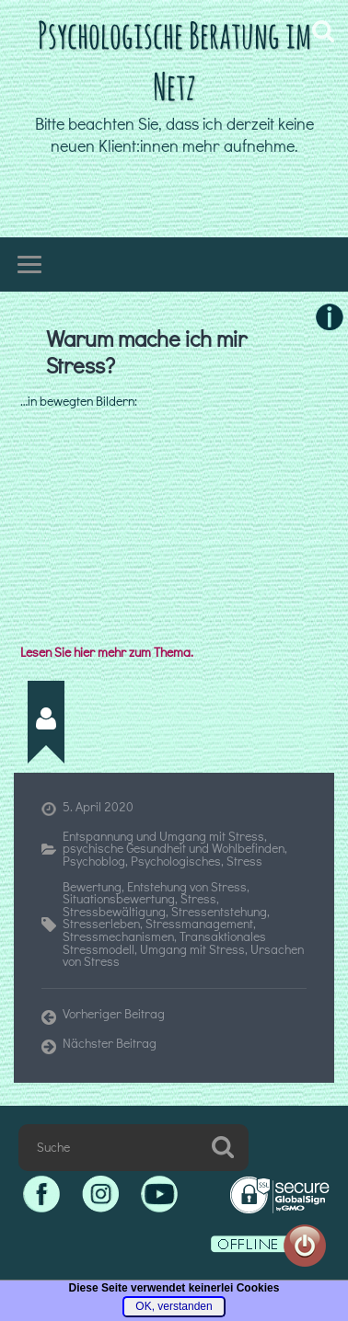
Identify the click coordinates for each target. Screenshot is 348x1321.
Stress (244, 861)
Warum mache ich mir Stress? (146, 352)
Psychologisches (176, 861)
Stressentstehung (219, 911)
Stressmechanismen (118, 936)
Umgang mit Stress (192, 949)
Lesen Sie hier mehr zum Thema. (106, 651)
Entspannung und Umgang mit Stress (163, 836)
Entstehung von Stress (187, 887)
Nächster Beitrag (110, 1044)
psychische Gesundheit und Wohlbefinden (173, 848)
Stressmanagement (199, 923)
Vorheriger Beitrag (114, 1014)
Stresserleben (101, 923)
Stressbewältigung (114, 911)
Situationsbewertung (119, 898)
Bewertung (92, 887)
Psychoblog (94, 861)
